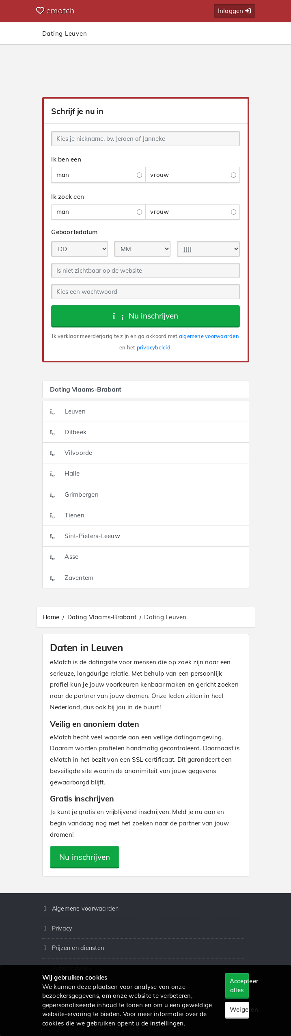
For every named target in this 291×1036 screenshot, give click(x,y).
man (99, 175)
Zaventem (71, 578)
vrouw (193, 175)
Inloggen (234, 11)
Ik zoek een (67, 196)
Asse (64, 556)
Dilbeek (68, 432)
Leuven (68, 411)
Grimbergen (74, 494)
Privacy (62, 928)
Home (51, 617)
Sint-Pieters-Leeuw (85, 536)
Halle (65, 473)
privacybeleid (153, 347)
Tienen (67, 515)
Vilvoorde (71, 453)
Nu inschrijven (145, 316)
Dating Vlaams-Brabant (101, 617)
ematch (55, 10)
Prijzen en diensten (78, 948)
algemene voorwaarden (209, 336)
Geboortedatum (74, 232)
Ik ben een (66, 159)
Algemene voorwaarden (85, 908)
